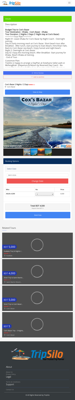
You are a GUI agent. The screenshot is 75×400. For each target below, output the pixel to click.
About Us (9, 372)
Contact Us (10, 390)
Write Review (37, 73)
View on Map (37, 92)
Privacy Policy (11, 374)
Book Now (37, 215)
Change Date (37, 181)
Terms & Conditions (13, 382)
